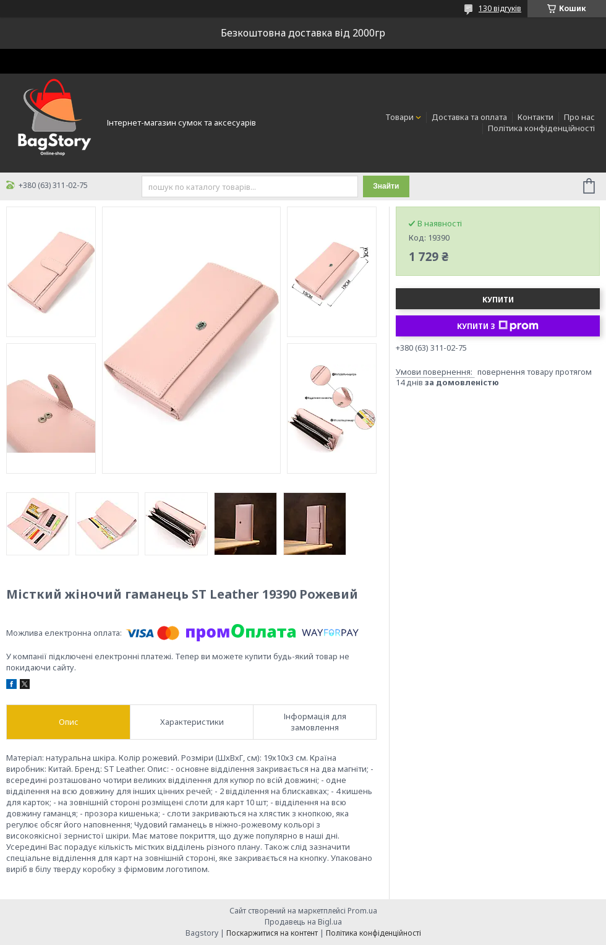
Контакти (535, 116)
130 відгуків (500, 8)
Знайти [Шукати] (386, 186)
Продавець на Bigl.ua (303, 922)
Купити (498, 299)
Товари (399, 116)
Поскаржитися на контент (272, 933)
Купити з (498, 325)
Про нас (579, 116)
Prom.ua (362, 910)
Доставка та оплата (469, 116)
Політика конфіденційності (541, 128)
